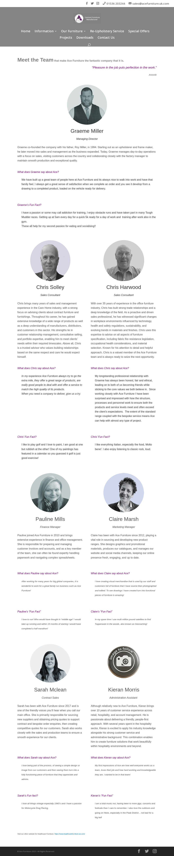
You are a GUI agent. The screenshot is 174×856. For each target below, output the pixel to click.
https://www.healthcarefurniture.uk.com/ (69, 834)
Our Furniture (72, 31)
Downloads (84, 38)
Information (44, 31)
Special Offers (138, 31)
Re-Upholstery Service (107, 31)
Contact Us (106, 38)
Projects (66, 38)
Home (25, 31)
